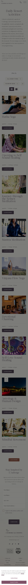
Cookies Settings (14, 579)
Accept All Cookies (14, 583)
